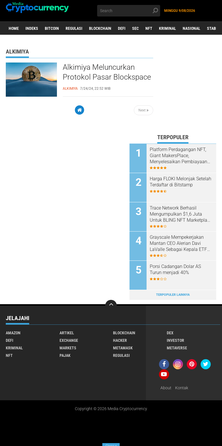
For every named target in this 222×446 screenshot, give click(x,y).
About (165, 388)
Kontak (181, 388)
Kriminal (167, 28)
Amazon (13, 333)
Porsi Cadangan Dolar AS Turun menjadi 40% (175, 269)
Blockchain (100, 28)
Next (143, 110)
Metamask (123, 348)
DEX (170, 333)
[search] (128, 10)
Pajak (65, 355)
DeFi (121, 28)
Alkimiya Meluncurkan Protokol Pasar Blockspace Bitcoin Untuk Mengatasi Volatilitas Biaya (107, 77)
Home (14, 28)
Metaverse (177, 348)
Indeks (31, 28)
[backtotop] (111, 305)
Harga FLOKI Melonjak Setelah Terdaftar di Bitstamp (180, 182)
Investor (175, 340)
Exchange (69, 340)
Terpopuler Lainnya (173, 295)
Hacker (120, 340)
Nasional (191, 28)
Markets (68, 348)
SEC (135, 28)
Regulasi (74, 28)
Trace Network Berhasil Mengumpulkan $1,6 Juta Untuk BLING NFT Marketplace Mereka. (181, 214)
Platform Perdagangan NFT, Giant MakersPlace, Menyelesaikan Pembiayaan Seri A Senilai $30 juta (178, 156)
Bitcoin (52, 28)
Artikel (67, 333)
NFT (148, 28)
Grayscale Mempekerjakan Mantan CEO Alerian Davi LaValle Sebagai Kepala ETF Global (178, 243)
